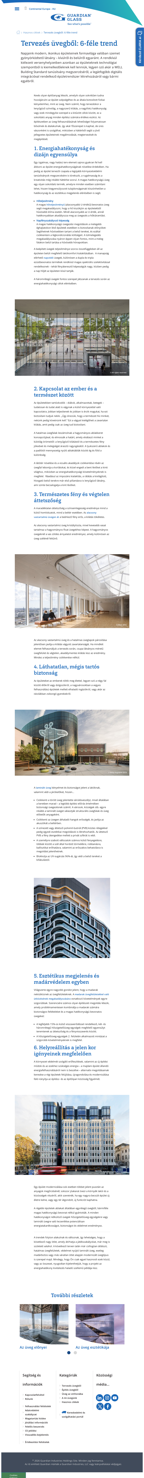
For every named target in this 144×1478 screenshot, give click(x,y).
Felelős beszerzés (34, 1426)
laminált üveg (43, 787)
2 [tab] (75, 1352)
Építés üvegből (70, 1389)
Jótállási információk (36, 1422)
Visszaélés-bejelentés (37, 1434)
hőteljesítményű (56, 204)
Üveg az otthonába (72, 1393)
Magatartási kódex (35, 1418)
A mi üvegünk (69, 1397)
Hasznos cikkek (70, 1402)
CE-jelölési (30, 1430)
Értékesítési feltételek (37, 1442)
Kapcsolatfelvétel (34, 1394)
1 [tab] (68, 1352)
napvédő (49, 257)
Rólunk (29, 1398)
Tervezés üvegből (71, 1385)
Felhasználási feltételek (38, 1406)
